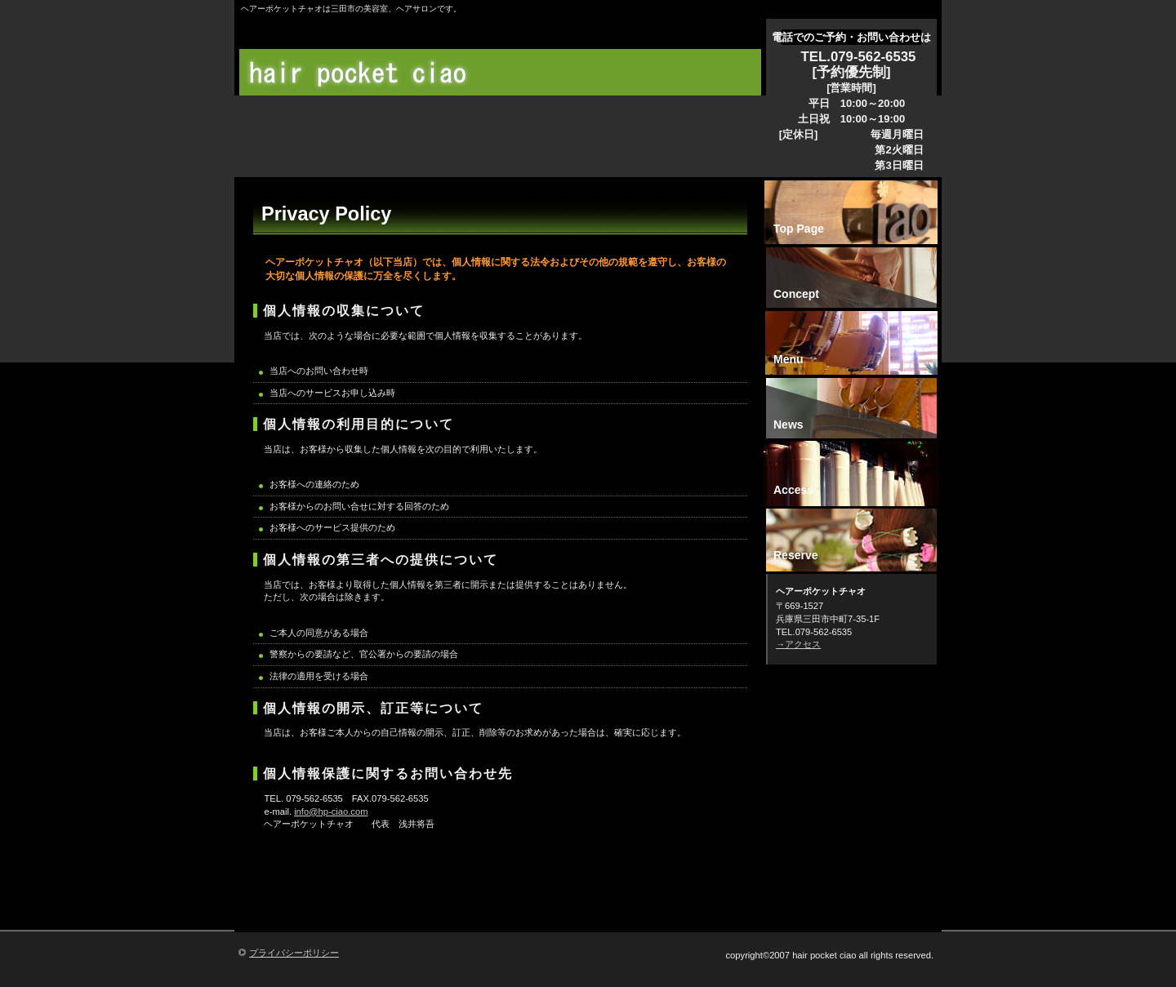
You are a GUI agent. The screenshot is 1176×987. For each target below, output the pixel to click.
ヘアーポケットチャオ (504, 73)
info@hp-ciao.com (331, 811)
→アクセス (798, 644)
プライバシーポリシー (294, 953)
